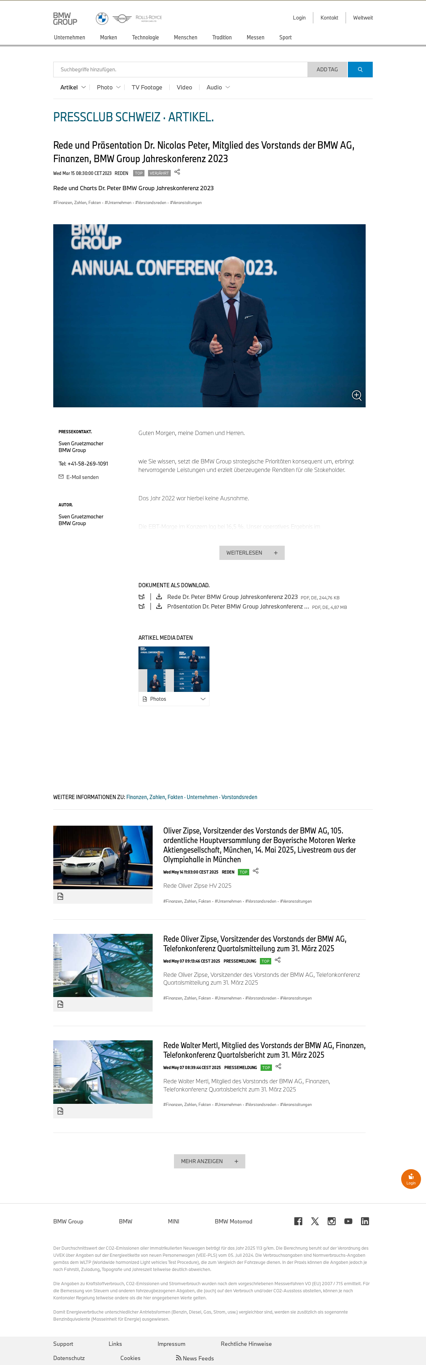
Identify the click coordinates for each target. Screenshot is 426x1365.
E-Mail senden (79, 477)
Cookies (130, 1357)
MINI (173, 1221)
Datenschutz (69, 1357)
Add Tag (327, 69)
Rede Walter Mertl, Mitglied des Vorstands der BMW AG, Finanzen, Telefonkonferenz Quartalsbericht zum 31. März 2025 (264, 1050)
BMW (125, 1221)
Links (115, 1343)
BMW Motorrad (233, 1221)
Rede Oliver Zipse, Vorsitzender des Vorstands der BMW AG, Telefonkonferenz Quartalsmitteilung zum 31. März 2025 (254, 943)
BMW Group (68, 1221)
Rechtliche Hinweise (246, 1343)
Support (63, 1343)
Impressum (171, 1343)
